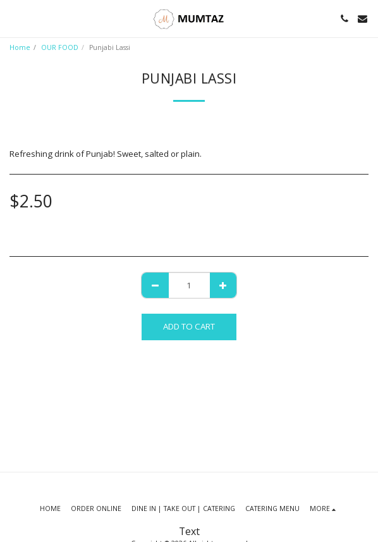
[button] (14, 18)
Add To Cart (189, 326)
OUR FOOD (59, 47)
